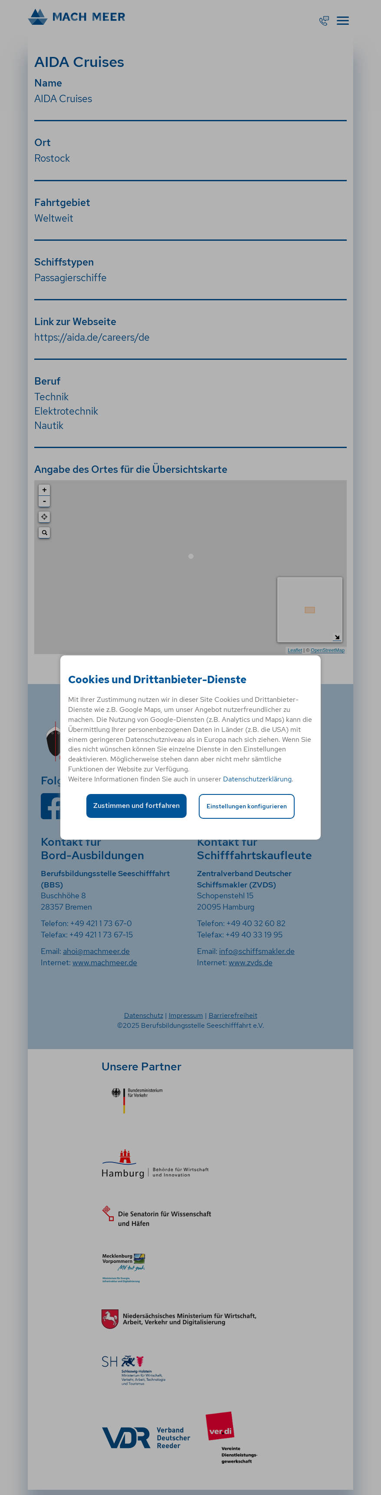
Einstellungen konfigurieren (247, 806)
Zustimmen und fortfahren (136, 805)
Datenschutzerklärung (257, 779)
